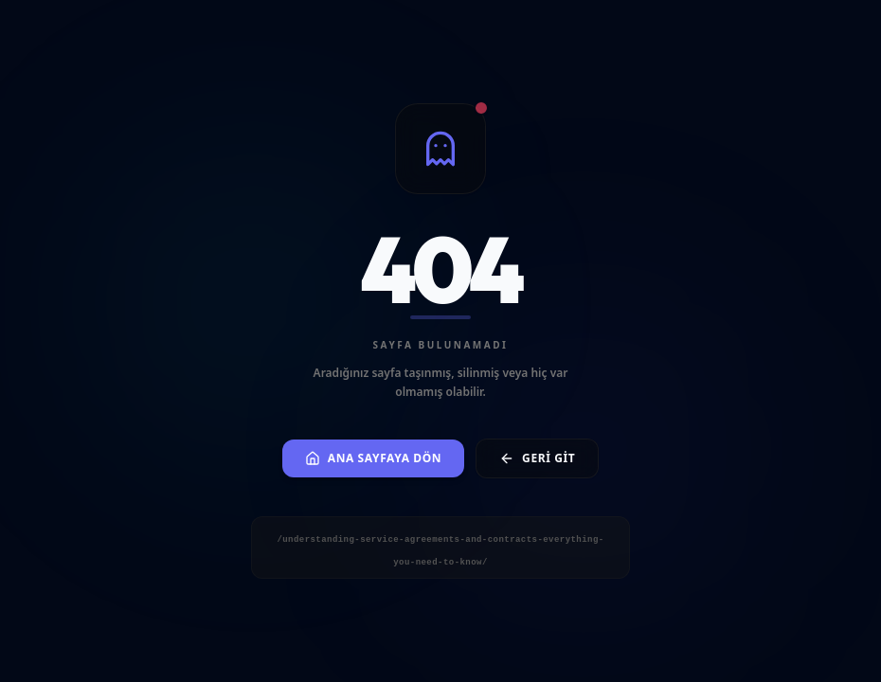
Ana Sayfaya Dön (373, 458)
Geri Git (537, 458)
